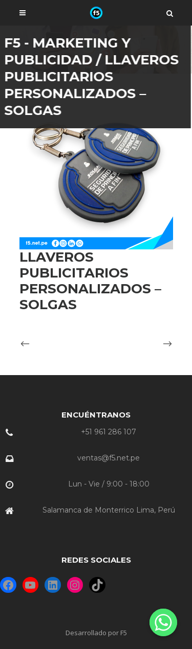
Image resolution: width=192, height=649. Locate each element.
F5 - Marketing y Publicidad (73, 51)
